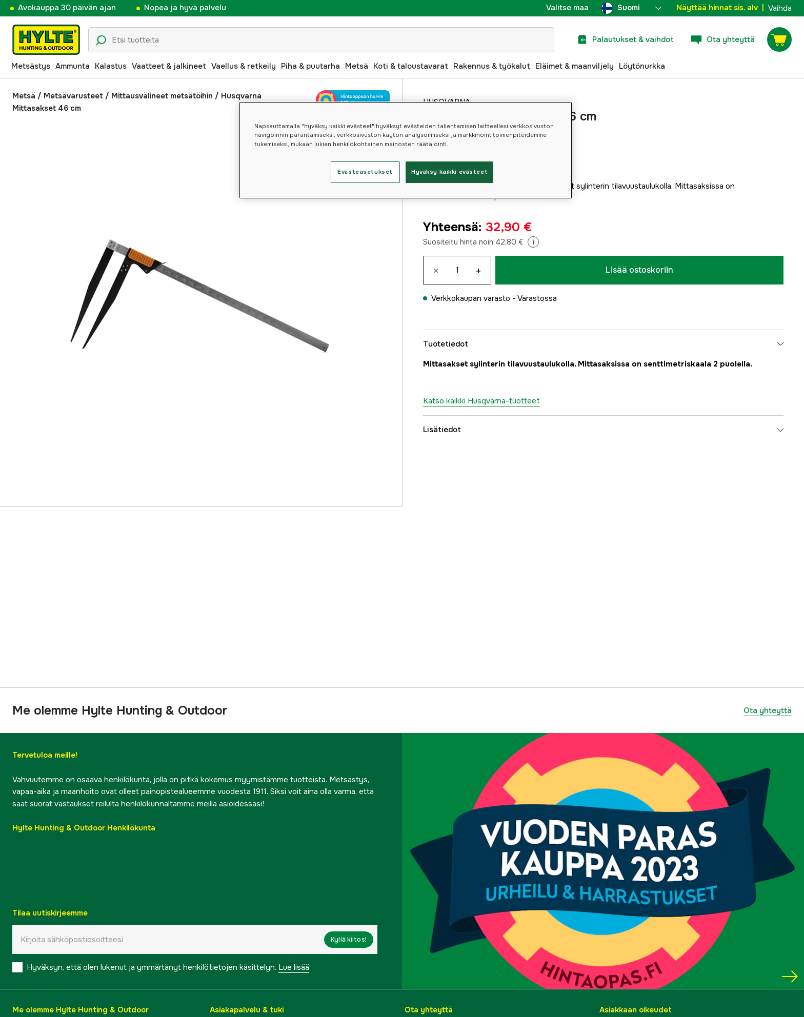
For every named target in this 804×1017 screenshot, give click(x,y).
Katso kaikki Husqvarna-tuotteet (481, 401)
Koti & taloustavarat (410, 66)
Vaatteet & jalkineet (169, 66)
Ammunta (72, 66)
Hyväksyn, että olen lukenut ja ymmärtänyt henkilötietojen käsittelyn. (168, 967)
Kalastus (111, 66)
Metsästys (30, 66)
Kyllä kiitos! (349, 939)
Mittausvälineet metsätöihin (162, 96)
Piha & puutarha (310, 66)
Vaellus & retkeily (243, 66)
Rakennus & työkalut (491, 66)
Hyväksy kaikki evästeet (449, 171)
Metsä (356, 66)
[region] (405, 149)
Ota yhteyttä (767, 710)
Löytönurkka (642, 66)
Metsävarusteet (73, 96)
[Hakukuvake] (101, 40)
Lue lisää (293, 967)
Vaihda (780, 8)
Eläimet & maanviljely (574, 66)
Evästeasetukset (365, 171)
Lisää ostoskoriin (639, 270)
